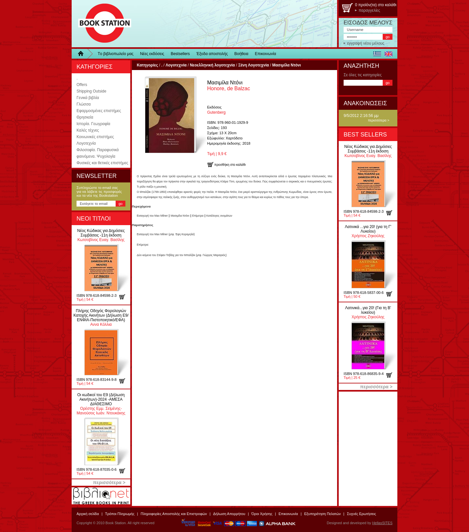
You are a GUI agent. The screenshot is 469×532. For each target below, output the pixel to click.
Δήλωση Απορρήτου (229, 514)
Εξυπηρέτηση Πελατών (322, 514)
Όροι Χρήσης (261, 514)
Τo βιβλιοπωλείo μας (116, 53)
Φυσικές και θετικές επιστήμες (102, 163)
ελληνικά (377, 54)
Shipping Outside (91, 91)
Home (83, 54)
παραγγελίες (369, 10)
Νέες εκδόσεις (152, 53)
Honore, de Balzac (228, 85)
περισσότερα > (378, 120)
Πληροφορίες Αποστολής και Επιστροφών (174, 514)
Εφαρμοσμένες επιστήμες (99, 110)
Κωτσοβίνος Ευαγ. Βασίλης (101, 235)
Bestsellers (180, 53)
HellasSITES (382, 523)
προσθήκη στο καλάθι (124, 297)
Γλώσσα (84, 104)
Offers (82, 84)
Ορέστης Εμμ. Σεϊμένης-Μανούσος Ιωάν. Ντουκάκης (101, 404)
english (388, 54)
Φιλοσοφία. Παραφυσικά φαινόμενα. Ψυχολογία (98, 153)
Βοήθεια (241, 53)
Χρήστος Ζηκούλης (368, 231)
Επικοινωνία (265, 53)
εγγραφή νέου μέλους (365, 43)
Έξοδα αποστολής (212, 53)
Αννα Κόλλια (100, 318)
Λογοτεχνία (86, 143)
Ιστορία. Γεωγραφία (93, 124)
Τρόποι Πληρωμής (120, 514)
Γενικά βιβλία (88, 97)
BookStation (102, 23)
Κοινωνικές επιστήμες (95, 137)
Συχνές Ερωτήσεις (361, 514)
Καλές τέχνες (88, 130)
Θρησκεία (85, 117)
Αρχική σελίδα (88, 514)
